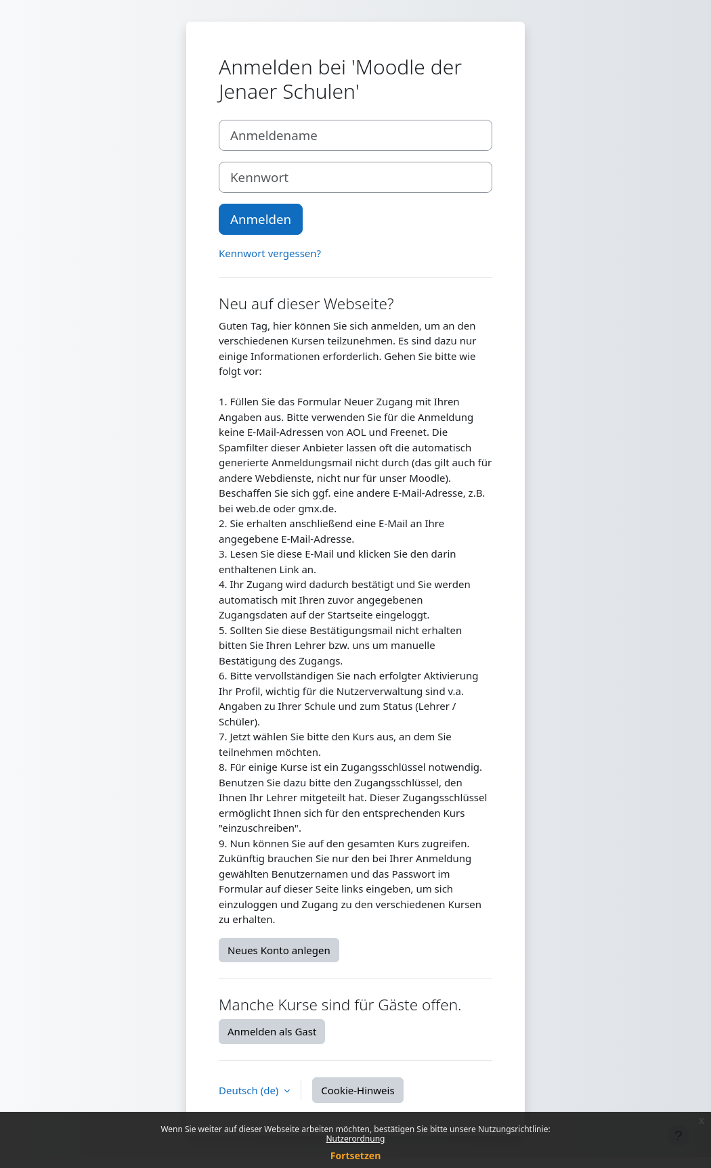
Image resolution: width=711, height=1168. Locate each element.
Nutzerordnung (355, 1138)
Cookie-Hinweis (357, 1090)
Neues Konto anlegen (279, 950)
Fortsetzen (355, 1155)
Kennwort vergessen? (270, 253)
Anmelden (260, 218)
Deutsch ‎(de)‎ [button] (250, 1090)
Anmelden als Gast (272, 1031)
